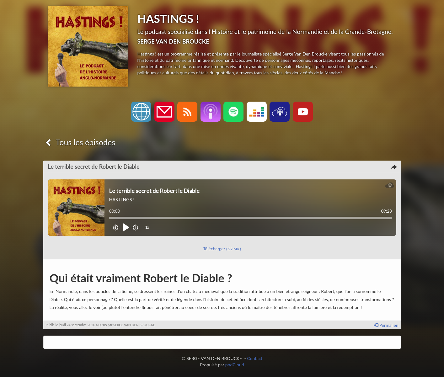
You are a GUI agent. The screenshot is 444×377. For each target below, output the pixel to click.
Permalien (386, 325)
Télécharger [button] (222, 248)
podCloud (234, 364)
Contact (254, 358)
